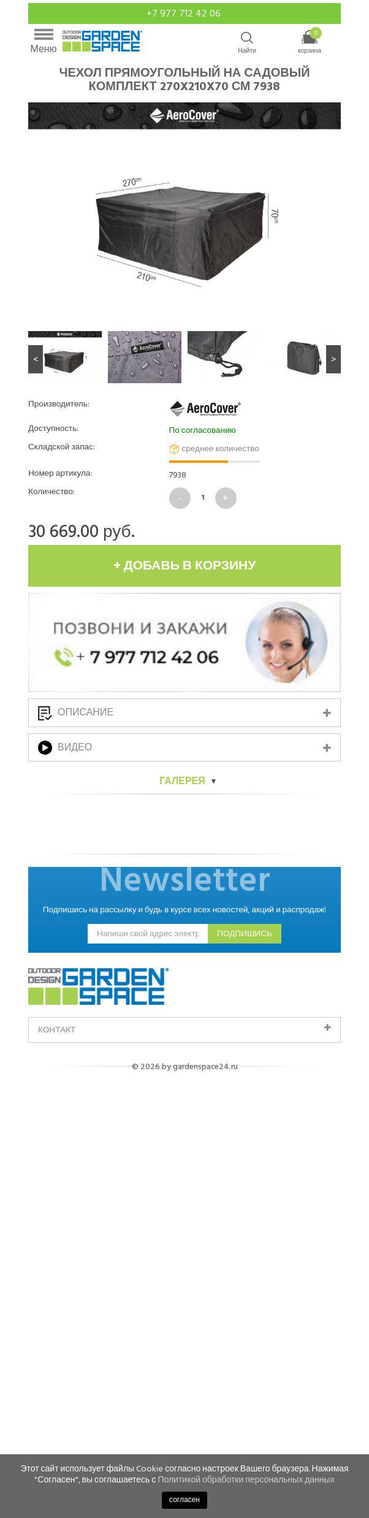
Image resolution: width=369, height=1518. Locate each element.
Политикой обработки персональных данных (246, 1480)
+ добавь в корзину (184, 565)
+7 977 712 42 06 (184, 13)
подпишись (244, 1021)
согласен (184, 1500)
